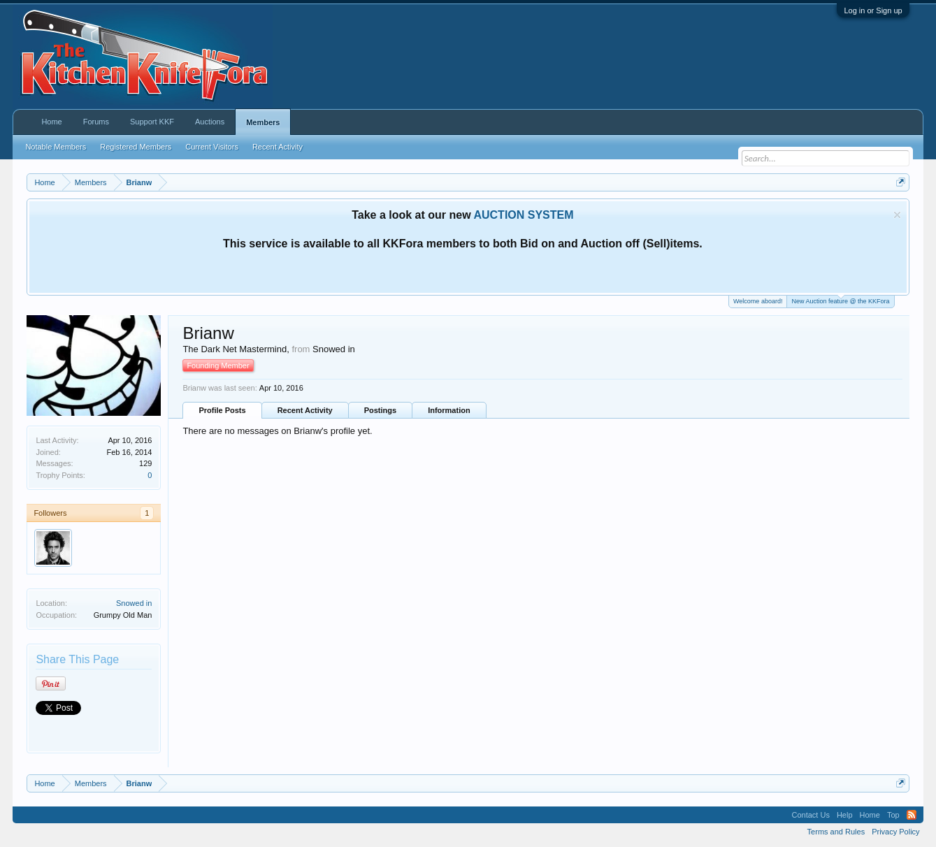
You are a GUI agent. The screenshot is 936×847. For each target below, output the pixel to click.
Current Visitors (211, 147)
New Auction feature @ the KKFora (840, 300)
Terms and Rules (836, 831)
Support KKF (152, 121)
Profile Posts (222, 410)
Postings (380, 410)
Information (449, 410)
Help (845, 815)
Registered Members (135, 147)
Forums (96, 121)
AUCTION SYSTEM (523, 215)
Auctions (209, 121)
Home (51, 121)
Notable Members (55, 147)
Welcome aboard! (757, 301)
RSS (911, 815)
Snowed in (134, 603)
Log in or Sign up (873, 10)
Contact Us (810, 815)
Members (263, 122)
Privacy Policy (895, 831)
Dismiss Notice (897, 215)
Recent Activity (305, 410)
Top (893, 815)
